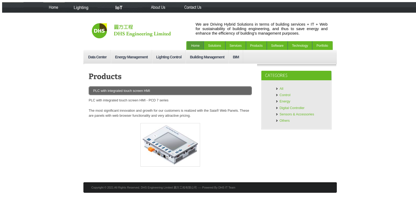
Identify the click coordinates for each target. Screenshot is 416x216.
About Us (159, 7)
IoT (120, 7)
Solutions (214, 46)
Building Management (207, 57)
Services (236, 46)
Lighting (81, 7)
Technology (300, 46)
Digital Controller (292, 108)
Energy (285, 101)
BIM (236, 57)
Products (256, 46)
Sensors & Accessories (297, 114)
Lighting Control (169, 57)
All (281, 89)
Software (277, 46)
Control (285, 95)
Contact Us (193, 7)
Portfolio (322, 46)
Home (54, 7)
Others (285, 121)
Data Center (97, 57)
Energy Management (131, 57)
